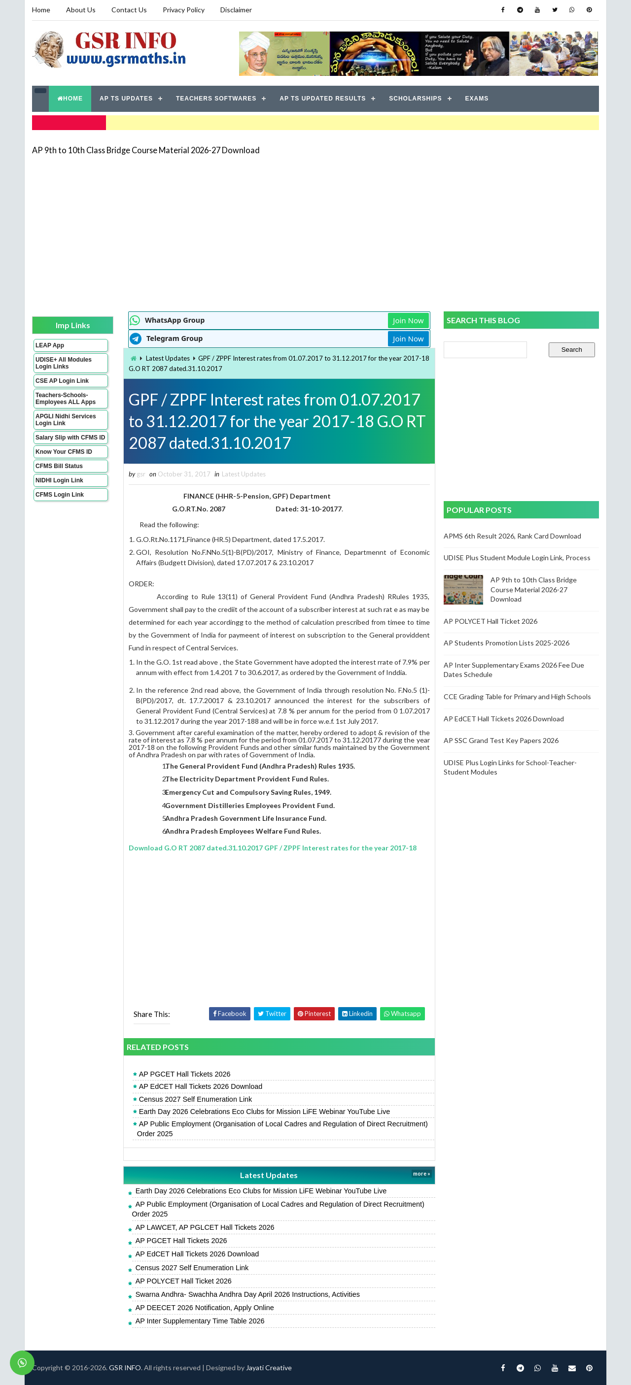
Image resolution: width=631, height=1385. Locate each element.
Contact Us (129, 9)
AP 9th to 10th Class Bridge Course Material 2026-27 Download (146, 150)
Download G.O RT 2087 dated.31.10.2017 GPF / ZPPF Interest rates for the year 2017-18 (273, 848)
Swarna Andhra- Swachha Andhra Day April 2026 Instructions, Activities (248, 1294)
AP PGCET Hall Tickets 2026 (185, 1074)
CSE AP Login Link (62, 380)
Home (41, 9)
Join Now (408, 320)
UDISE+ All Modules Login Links (63, 363)
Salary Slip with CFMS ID (70, 437)
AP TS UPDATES (126, 98)
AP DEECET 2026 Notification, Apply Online (205, 1308)
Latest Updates (168, 358)
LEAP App (49, 345)
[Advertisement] (315, 233)
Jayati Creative (269, 1367)
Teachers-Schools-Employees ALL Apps (65, 398)
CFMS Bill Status (59, 466)
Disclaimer (236, 9)
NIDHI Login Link (59, 480)
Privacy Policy (184, 9)
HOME (70, 98)
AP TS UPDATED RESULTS (323, 98)
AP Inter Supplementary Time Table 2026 (200, 1321)
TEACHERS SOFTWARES (216, 98)
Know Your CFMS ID (63, 451)
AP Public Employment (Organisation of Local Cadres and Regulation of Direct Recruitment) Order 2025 (282, 1129)
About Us (81, 9)
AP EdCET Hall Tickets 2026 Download (201, 1086)
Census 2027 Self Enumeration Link (195, 1099)
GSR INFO (125, 1367)
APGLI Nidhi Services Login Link (65, 420)
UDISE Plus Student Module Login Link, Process (517, 557)
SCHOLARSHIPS (415, 98)
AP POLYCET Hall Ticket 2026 (184, 1281)
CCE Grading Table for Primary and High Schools (517, 696)
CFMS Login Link (59, 494)
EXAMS (477, 98)
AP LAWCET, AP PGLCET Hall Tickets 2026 (205, 1227)
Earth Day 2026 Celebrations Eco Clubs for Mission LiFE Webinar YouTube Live (264, 1111)
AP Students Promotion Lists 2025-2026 (506, 643)
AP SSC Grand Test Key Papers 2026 (501, 740)
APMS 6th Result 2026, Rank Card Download (512, 536)
